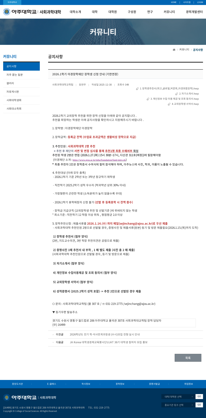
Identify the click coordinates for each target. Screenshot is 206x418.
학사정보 (86, 384)
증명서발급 (154, 384)
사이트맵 (187, 2)
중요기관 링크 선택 (174, 405)
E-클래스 (51, 384)
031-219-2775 (101, 408)
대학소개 (75, 11)
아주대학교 (12, 2)
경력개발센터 (194, 11)
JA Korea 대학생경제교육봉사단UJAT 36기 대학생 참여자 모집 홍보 (109, 342)
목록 (188, 358)
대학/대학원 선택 (173, 396)
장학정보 (120, 384)
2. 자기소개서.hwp (189, 93)
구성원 (132, 11)
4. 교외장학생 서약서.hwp (185, 104)
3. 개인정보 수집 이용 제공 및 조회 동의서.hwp (175, 99)
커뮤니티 (169, 11)
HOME (174, 2)
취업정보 (188, 384)
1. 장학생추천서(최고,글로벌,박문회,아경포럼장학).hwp (169, 88)
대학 (95, 11)
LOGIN (200, 2)
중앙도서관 (17, 384)
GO (199, 396)
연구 (150, 11)
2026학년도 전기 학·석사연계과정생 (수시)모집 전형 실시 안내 (105, 334)
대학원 (112, 11)
